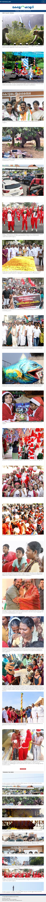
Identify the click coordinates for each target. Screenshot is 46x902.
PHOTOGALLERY (5, 1)
